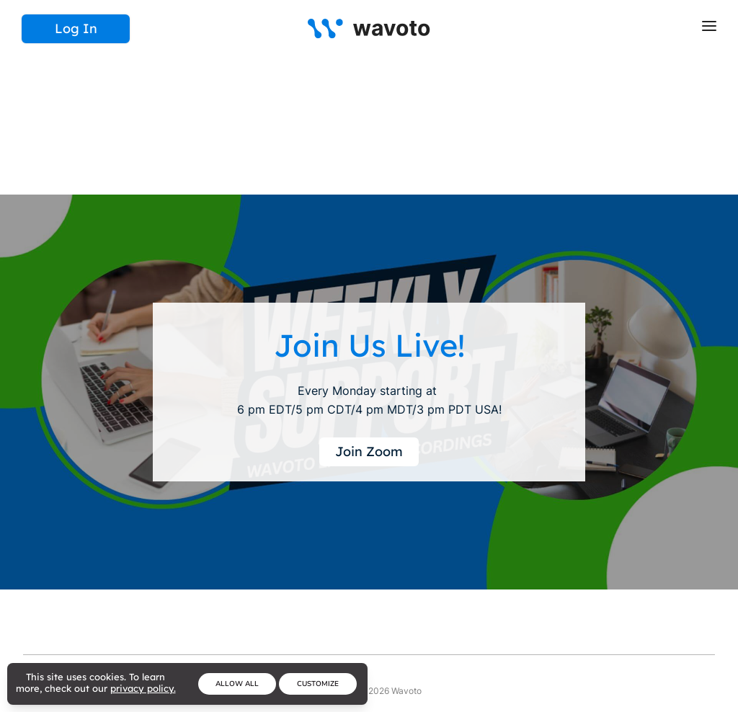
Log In (76, 28)
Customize (318, 684)
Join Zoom (369, 451)
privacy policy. (143, 688)
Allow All (237, 684)
